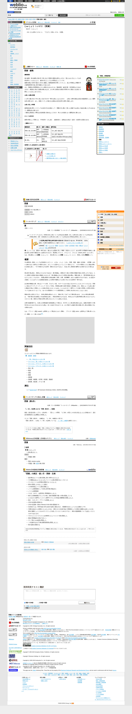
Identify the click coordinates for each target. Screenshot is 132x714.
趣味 (11, 71)
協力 (37, 82)
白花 (59, 136)
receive (34, 461)
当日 (58, 101)
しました (53, 493)
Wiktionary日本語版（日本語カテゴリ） (39, 438)
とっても (49, 80)
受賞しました (69, 498)
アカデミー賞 (49, 32)
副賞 (40, 89)
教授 (32, 480)
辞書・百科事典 (14, 84)
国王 (92, 277)
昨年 (39, 506)
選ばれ (53, 489)
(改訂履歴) (42, 630)
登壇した (43, 414)
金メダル (70, 283)
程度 (44, 112)
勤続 (58, 87)
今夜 (29, 509)
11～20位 (107, 214)
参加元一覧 (121, 12)
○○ (43, 129)
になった (53, 482)
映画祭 (36, 495)
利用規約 (25, 684)
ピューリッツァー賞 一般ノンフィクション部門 (107, 99)
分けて (47, 78)
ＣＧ (34, 498)
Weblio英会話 (14, 143)
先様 (64, 112)
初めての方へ (113, 12)
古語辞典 (54, 1)
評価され (87, 412)
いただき (90, 509)
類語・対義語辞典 (18, 1)
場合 (72, 89)
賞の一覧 (30, 368)
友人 (68, 82)
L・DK (28, 409)
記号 (10, 135)
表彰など (74, 87)
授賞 (61, 32)
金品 (82, 108)
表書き (48, 127)
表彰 (60, 87)
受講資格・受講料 (104, 137)
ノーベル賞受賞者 (33, 489)
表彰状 (32, 89)
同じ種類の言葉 (20, 19)
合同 (101, 220)
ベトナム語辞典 (100, 694)
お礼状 (41, 112)
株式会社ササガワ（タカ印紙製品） (32, 623)
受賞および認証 (103, 150)
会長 (52, 506)
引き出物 (49, 108)
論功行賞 (65, 87)
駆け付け (32, 98)
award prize (33, 390)
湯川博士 (30, 477)
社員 (33, 502)
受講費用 (101, 135)
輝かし (30, 119)
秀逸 (85, 250)
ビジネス (12, 44)
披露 (26, 82)
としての (74, 509)
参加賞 (30, 381)
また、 (26, 87)
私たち (34, 520)
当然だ (45, 484)
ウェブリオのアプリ (46, 679)
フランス (52, 498)
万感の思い (103, 223)
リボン (66, 262)
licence (114, 670)
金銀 (55, 119)
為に (35, 85)
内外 (50, 495)
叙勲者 (26, 108)
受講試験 (101, 131)
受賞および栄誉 (103, 148)
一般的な (27, 112)
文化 (11, 64)
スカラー (61, 245)
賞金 (90, 264)
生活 (11, 66)
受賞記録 (51, 542)
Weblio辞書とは (26, 679)
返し (28, 140)
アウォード (67, 252)
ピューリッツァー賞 (63, 264)
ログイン (107, 1)
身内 (41, 80)
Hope (41, 506)
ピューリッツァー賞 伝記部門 (107, 104)
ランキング (54, 22)
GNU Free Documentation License (52, 628)
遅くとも (88, 98)
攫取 (54, 549)
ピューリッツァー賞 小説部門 (107, 111)
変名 (26, 80)
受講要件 (101, 129)
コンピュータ (14, 49)
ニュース (51, 245)
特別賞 (45, 379)
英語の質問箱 (14, 145)
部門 (37, 498)
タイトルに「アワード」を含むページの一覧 (41, 363)
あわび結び (67, 119)
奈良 (29, 206)
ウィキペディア (31, 221)
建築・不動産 (14, 60)
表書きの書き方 (50, 153)
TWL (46, 248)
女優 (79, 506)
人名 (11, 80)
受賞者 (55, 504)
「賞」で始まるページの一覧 (36, 359)
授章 (53, 82)
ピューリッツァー (104, 79)
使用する (79, 119)
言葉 (26, 19)
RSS (73, 703)
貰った (69, 108)
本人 (38, 140)
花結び (59, 130)
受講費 (101, 133)
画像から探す (44, 680)
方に (73, 78)
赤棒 (64, 140)
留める (48, 112)
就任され (57, 506)
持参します (70, 101)
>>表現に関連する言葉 (83, 543)
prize (34, 355)
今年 (29, 502)
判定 (67, 250)
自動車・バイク (14, 53)
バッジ (61, 262)
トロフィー (49, 262)
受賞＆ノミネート (104, 141)
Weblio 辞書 (116, 1)
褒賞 (54, 78)
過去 (29, 518)
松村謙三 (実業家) (105, 237)
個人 (49, 250)
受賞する (57, 480)
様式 (28, 127)
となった (81, 412)
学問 (11, 62)
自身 (29, 108)
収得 (51, 549)
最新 (33, 511)
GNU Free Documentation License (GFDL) (44, 633)
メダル (56, 262)
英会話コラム (14, 141)
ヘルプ (122, 1)
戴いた (87, 108)
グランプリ (41, 495)
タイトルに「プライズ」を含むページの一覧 (41, 366)
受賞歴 (64, 506)
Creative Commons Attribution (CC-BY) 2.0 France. (44, 646)
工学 (11, 58)
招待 (40, 509)
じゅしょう (32, 450)
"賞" (46, 245)
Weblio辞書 (108, 630)
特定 (101, 225)
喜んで (41, 98)
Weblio (24, 639)
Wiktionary (93, 438)
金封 (73, 119)
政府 (77, 277)
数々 (59, 495)
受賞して (66, 495)
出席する (61, 101)
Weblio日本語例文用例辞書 (35, 469)
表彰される (47, 87)
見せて (40, 518)
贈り (37, 127)
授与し (58, 78)
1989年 (47, 515)
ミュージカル (74, 506)
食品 (11, 77)
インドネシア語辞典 (101, 691)
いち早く (27, 98)
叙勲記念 (44, 141)
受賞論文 (34, 518)
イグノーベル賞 (56, 299)
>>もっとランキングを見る (116, 245)
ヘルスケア (13, 69)
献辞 (43, 127)
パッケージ (43, 498)
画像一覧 (59, 66)
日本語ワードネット (28, 663)
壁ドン (52, 412)
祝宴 (40, 85)
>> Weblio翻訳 (120, 249)
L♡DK (64, 412)
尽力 (41, 82)
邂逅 (101, 242)
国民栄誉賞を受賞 (47, 522)
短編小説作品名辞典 (32, 199)
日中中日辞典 (38, 1)
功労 (70, 87)
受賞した (34, 484)
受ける (33, 452)
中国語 (30, 463)
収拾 (45, 549)
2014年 (45, 412)
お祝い (78, 89)
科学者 (33, 486)
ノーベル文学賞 (37, 482)
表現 (30, 19)
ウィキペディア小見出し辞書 (35, 397)
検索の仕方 (25, 680)
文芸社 (31, 212)
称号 (35, 264)
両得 (42, 549)
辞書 (10, 1)
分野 (79, 250)
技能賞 (30, 379)
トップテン (38, 412)
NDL (77, 245)
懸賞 (29, 375)
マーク (30, 482)
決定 (79, 98)
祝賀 (40, 101)
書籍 (56, 245)
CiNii (66, 245)
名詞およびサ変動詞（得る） (31, 549)
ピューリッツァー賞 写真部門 (107, 107)
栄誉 (56, 89)
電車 (11, 51)
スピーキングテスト (16, 150)
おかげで (37, 522)
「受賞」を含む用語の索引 (32, 606)
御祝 (47, 129)
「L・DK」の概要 (62, 420)
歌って (54, 511)
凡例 (59, 22)
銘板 (78, 262)
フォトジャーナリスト (37, 515)
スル (31, 32)
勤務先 (30, 87)
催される (50, 101)
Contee (30, 506)
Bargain (102, 228)
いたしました (45, 509)
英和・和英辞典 (29, 1)
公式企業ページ (81, 679)
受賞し (44, 477)
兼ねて (30, 82)
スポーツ (12, 73)
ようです (52, 112)
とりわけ (30, 498)
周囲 (77, 82)
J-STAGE (72, 245)
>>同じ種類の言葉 (72, 543)
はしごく (41, 484)
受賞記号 (46, 542)
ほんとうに (38, 480)
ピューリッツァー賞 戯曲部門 (107, 115)
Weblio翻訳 (98, 684)
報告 (48, 493)
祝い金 (30, 135)
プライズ (74, 252)
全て (10, 43)
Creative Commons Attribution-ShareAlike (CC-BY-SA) (47, 638)
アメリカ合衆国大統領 (41, 279)
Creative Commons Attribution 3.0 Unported (42, 648)
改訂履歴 (74, 639)
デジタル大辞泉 (31, 22)
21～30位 (114, 214)
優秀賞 (62, 498)
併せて (37, 89)
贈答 (26, 127)
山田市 (40, 493)
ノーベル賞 (53, 264)
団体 (55, 250)
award (30, 355)
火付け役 (76, 412)
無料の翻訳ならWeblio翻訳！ (38, 6)
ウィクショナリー (30, 353)
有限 (101, 217)
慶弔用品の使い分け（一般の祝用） (56, 158)
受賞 (34, 19)
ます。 (48, 89)
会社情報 (80, 680)
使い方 (45, 148)
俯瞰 (101, 240)
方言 (11, 82)
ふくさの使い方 (50, 156)
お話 (85, 509)
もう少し (43, 480)
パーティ (61, 82)
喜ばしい (56, 80)
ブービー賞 (41, 381)
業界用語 (12, 47)
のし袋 (54, 134)
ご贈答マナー (30, 66)
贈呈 (36, 252)
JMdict (34, 670)
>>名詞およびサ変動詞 (83, 550)
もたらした (56, 477)
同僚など (73, 82)
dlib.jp (81, 245)
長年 (33, 82)
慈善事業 (78, 511)
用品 (55, 127)
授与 (44, 252)
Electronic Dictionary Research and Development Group (75, 670)
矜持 (101, 231)
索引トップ (40, 22)
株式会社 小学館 (27, 620)
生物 (11, 75)
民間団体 (36, 87)
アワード (60, 252)
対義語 (30, 457)
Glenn (39, 504)
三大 (32, 495)
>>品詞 (75, 550)
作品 (57, 498)
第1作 (46, 409)
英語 (36, 311)
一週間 (93, 98)
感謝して (46, 82)
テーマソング (47, 511)
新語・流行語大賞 (30, 412)
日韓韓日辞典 (46, 1)
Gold (61, 509)
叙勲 (28, 78)
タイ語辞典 (98, 692)
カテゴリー (61, 221)
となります (60, 98)
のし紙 (50, 119)
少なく (33, 91)
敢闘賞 (35, 379)
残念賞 (35, 381)
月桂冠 (43, 262)
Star (65, 509)
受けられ (68, 78)
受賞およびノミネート (105, 144)
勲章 (50, 78)
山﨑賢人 (37, 414)
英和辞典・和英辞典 (101, 682)
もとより (36, 80)
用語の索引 (47, 22)
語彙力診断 (14, 148)
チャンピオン (78, 283)
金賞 (38, 520)
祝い (33, 112)
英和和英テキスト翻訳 (33, 587)
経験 (82, 509)
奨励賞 (51, 379)
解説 (53, 409)
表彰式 (30, 414)
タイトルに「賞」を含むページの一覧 (39, 361)
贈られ (44, 89)
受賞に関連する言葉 (29, 542)
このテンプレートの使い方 (74, 243)
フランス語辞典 (100, 689)
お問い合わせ (62, 679)
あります (47, 85)
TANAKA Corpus (13, 644)
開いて (65, 108)
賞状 (74, 262)
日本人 (44, 489)
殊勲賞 (30, 377)
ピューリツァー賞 (55, 515)
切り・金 (60, 119)
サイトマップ (26, 687)
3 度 (54, 509)
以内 (26, 101)
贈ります (31, 101)
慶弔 (52, 127)
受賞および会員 (103, 146)
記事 (33, 409)
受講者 (101, 127)
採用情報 (80, 682)
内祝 (43, 139)
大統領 (26, 279)
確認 (83, 98)
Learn (48, 506)
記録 (32, 522)
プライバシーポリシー (28, 685)
